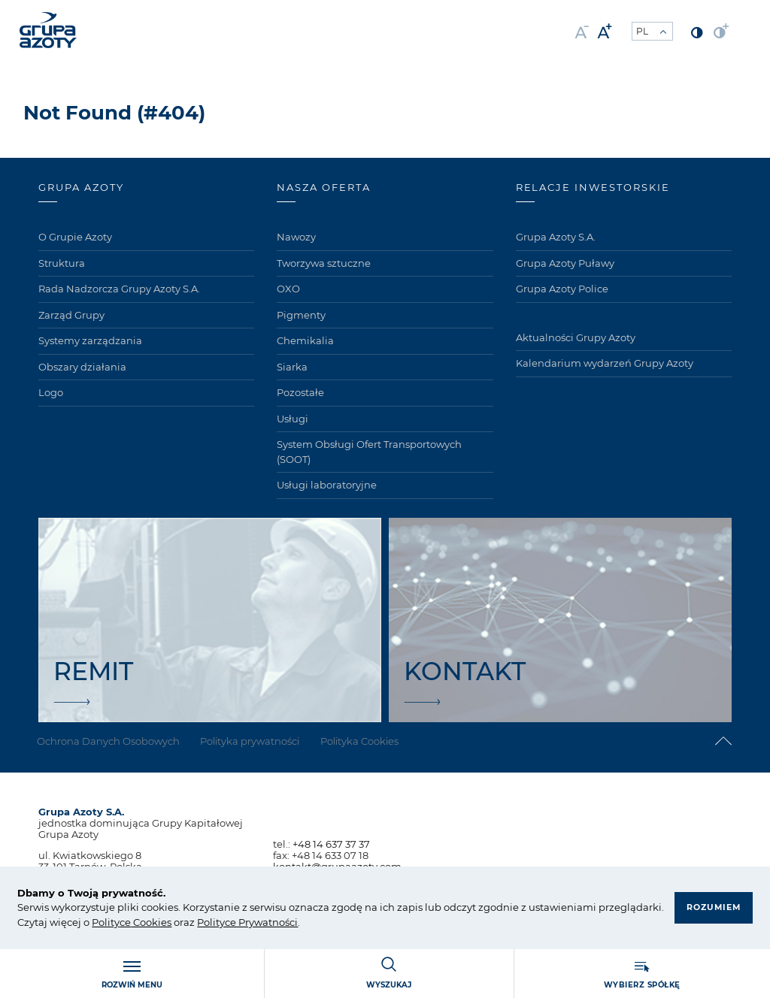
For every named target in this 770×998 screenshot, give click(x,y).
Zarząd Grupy (71, 315)
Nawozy (296, 237)
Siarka (292, 367)
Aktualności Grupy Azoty (575, 337)
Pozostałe (300, 392)
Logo (50, 392)
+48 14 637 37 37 (331, 844)
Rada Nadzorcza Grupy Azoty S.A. (119, 289)
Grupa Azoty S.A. (556, 237)
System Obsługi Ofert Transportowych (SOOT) (369, 451)
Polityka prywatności (253, 741)
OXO (288, 289)
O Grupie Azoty (75, 237)
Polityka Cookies (365, 741)
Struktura (61, 263)
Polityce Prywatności (247, 922)
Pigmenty (301, 315)
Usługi (292, 419)
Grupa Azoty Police (562, 289)
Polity (106, 922)
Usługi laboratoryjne (327, 485)
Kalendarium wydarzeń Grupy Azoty (604, 363)
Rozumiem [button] (712, 899)
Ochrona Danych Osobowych (109, 741)
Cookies (151, 922)
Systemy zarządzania (90, 340)
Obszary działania (82, 367)
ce (125, 922)
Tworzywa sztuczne (324, 263)
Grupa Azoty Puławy (565, 263)
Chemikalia (305, 340)
